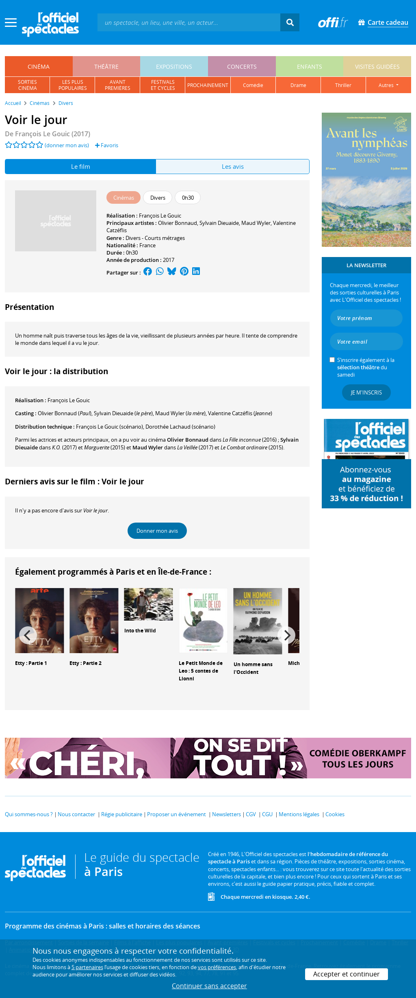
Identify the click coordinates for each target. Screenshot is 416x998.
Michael (297, 663)
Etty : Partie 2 (85, 663)
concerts (242, 66)
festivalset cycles (163, 85)
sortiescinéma (27, 85)
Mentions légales (299, 814)
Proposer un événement (176, 814)
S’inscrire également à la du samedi (365, 367)
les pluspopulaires (72, 85)
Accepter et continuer (346, 974)
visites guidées (377, 66)
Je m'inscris (366, 392)
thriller (343, 85)
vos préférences (217, 967)
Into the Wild (140, 630)
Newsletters (226, 814)
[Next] (286, 635)
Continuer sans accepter (209, 985)
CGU (267, 814)
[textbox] (189, 22)
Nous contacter (76, 814)
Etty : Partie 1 (31, 663)
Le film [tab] (80, 166)
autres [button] (387, 85)
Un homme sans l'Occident (253, 668)
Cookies (334, 814)
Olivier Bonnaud (177, 223)
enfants (309, 66)
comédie (253, 85)
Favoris (106, 145)
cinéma (39, 66)
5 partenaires (87, 967)
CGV (251, 814)
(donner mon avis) (67, 145)
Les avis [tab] (233, 166)
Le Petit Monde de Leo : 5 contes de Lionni (201, 671)
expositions (174, 66)
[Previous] (28, 635)
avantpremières (117, 85)
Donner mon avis (157, 530)
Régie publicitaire (121, 814)
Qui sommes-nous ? (29, 814)
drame (298, 85)
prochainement (207, 85)
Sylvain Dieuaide (219, 223)
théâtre (106, 66)
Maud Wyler (256, 223)
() (64, 413)
